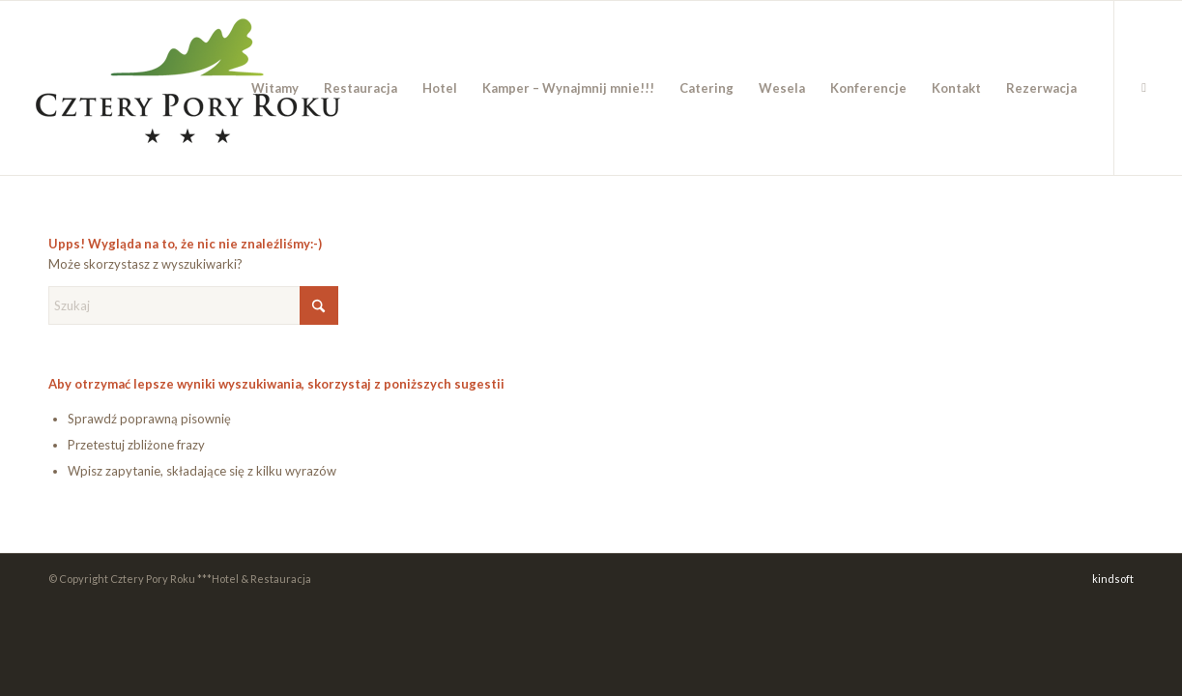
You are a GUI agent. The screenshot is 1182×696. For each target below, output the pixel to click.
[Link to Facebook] (1144, 87)
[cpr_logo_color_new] (187, 88)
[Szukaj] (193, 305)
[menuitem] (275, 88)
